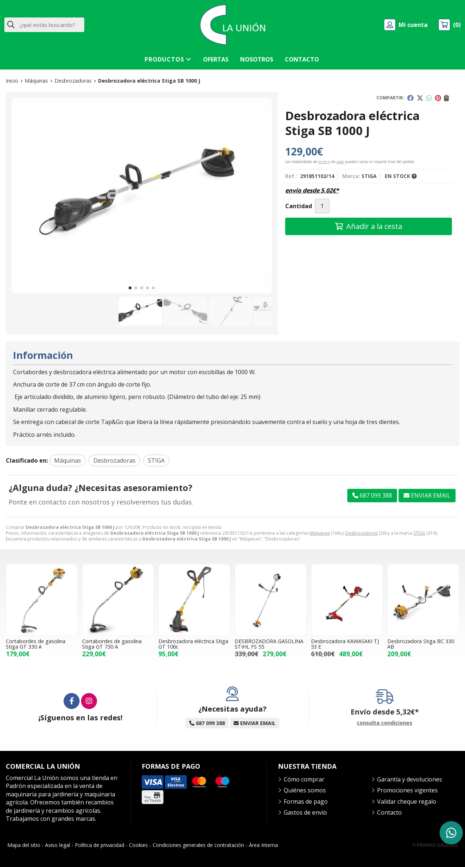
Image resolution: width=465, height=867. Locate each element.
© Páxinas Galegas (435, 845)
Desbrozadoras (361, 533)
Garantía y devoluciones (409, 779)
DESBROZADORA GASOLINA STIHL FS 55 (269, 644)
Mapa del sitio (23, 845)
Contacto (389, 812)
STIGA (419, 533)
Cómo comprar (304, 779)
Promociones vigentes (407, 790)
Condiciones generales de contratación (198, 845)
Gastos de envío (305, 812)
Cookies (138, 845)
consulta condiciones (384, 723)
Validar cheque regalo (406, 801)
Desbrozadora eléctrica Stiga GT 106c (193, 644)
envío (322, 161)
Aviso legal (57, 845)
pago (340, 161)
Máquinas (319, 533)
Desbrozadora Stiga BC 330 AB (420, 644)
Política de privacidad (99, 845)
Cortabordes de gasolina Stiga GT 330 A (35, 644)
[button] (130, 287)
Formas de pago (306, 801)
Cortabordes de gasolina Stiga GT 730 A (112, 644)
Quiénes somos (305, 790)
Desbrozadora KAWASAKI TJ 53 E (345, 644)
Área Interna (263, 845)
